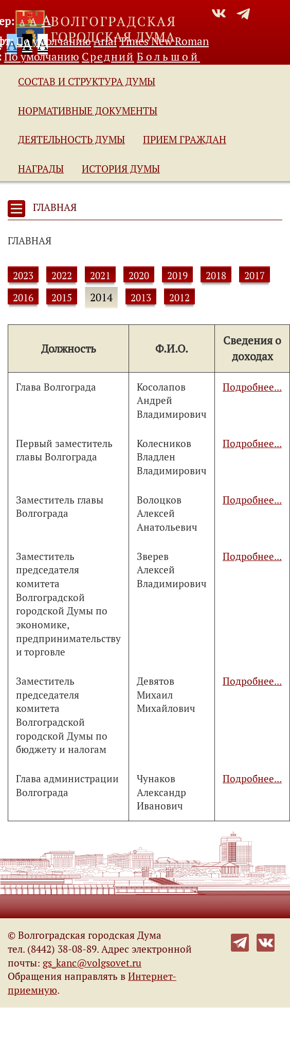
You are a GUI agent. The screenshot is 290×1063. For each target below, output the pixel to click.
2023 (23, 275)
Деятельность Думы (71, 139)
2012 (179, 298)
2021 (100, 275)
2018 (216, 275)
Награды (41, 169)
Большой (168, 56)
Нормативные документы (87, 111)
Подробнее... (252, 387)
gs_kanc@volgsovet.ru (92, 963)
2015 (61, 298)
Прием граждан (184, 139)
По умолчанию (53, 41)
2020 (139, 275)
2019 (177, 275)
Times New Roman (164, 41)
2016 (23, 298)
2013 (141, 298)
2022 (61, 275)
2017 (254, 275)
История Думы (121, 169)
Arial (105, 41)
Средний (108, 56)
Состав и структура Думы (86, 81)
